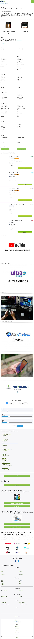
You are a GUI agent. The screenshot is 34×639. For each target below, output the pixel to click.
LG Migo (3, 444)
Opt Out (17, 637)
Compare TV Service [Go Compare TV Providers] (17, 524)
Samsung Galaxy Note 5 (6, 463)
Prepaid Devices (22, 602)
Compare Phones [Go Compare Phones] (17, 506)
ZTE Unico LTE (4, 433)
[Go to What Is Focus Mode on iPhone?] (17, 365)
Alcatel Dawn (4, 464)
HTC (2, 581)
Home (17, 624)
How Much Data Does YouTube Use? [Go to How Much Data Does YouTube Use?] (6, 263)
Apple (2, 580)
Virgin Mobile (3, 572)
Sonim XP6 (4, 456)
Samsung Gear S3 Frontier (6, 434)
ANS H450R (4, 435)
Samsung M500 (4, 459)
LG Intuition (4, 448)
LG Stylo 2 (4, 460)
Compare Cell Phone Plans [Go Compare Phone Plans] (17, 503)
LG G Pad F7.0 (4, 450)
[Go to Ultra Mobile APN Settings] (17, 279)
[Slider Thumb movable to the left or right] (7, 411)
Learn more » (3, 43)
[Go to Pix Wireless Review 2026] (17, 337)
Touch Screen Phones (5, 604)
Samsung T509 (4, 436)
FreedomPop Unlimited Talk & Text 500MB (16, 204)
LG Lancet (4, 446)
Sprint (2, 571)
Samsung (2, 584)
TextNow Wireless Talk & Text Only (15, 188)
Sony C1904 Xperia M (5, 455)
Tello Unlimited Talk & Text (13, 172)
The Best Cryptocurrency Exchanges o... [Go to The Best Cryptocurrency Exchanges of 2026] (6, 321)
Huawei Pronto (4, 441)
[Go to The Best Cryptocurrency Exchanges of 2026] (17, 308)
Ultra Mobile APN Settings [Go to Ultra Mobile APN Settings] (4, 292)
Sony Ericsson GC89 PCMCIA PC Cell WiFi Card (10, 443)
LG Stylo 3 (4, 458)
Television (20, 596)
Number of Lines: (17, 400)
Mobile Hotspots (4, 590)
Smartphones (3, 602)
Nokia (20, 583)
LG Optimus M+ (4, 440)
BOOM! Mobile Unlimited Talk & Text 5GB (16, 220)
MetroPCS (3, 574)
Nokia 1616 (4, 454)
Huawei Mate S (4, 445)
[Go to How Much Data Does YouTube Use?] (17, 250)
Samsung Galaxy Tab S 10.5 (6, 465)
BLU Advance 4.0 (5, 468)
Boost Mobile (21, 574)
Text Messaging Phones (23, 604)
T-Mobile (20, 571)
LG (19, 581)
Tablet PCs (20, 590)
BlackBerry (20, 580)
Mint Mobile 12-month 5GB (14, 156)
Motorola (2, 583)
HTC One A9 (4, 453)
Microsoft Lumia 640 (5, 469)
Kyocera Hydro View (5, 461)
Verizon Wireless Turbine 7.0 (6, 449)
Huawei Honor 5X (5, 439)
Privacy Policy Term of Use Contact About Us (17, 629)
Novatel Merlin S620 (5, 438)
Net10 (20, 572)
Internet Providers (4, 596)
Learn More (16, 475)
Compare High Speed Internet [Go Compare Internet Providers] (17, 527)
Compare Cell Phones (3, 3)
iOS (1, 611)
